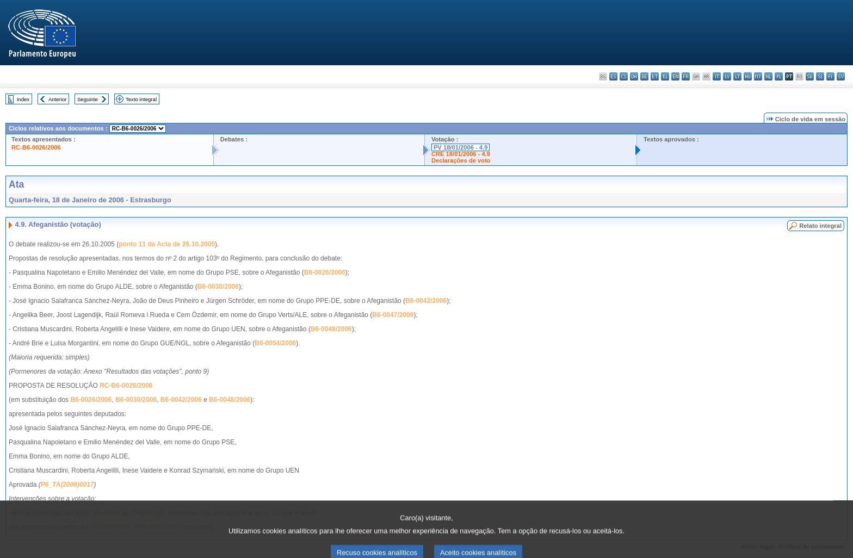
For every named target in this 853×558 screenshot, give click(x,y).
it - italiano (717, 76)
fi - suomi (830, 76)
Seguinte (87, 99)
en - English (675, 76)
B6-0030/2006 (218, 286)
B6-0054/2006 (275, 343)
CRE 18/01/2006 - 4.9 (460, 154)
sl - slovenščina (820, 76)
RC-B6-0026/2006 (36, 147)
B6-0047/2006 (392, 315)
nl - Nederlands (768, 76)
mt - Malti (758, 76)
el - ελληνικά (665, 76)
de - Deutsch (644, 76)
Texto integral (141, 99)
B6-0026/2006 (324, 272)
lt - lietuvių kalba (737, 76)
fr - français (686, 76)
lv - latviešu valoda (727, 76)
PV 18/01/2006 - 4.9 (461, 147)
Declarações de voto (461, 160)
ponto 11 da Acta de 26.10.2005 (167, 244)
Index (23, 99)
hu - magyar (748, 76)
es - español (613, 76)
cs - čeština (624, 76)
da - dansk (634, 76)
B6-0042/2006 (426, 301)
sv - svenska (841, 76)
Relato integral (820, 225)
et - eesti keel (655, 76)
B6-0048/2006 (331, 329)
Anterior (57, 99)
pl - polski (779, 76)
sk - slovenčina (810, 76)
